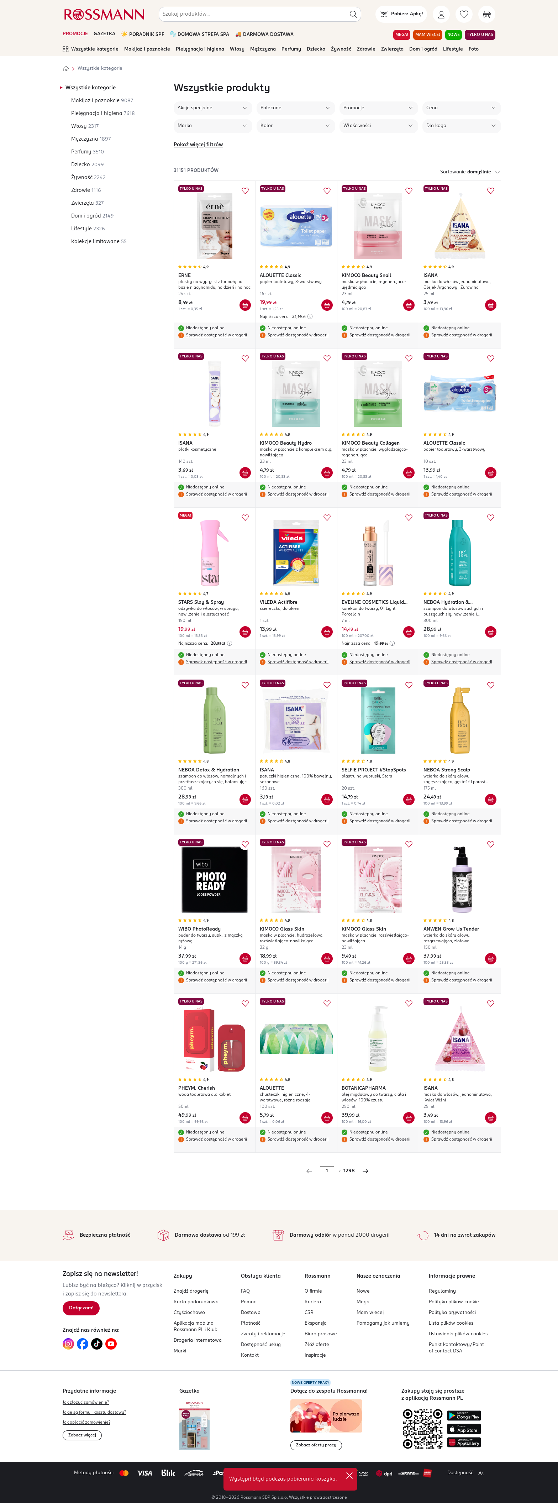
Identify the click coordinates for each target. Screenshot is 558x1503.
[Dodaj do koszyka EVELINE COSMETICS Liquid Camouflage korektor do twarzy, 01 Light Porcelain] (409, 632)
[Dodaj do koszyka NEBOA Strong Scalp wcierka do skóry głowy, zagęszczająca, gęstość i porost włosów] (490, 799)
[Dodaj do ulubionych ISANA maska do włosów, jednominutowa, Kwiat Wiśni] (490, 1003)
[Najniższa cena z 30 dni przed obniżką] (310, 316)
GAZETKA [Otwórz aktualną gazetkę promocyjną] (104, 34)
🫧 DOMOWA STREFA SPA (200, 34)
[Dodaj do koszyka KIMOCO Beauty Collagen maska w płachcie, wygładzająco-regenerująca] (409, 472)
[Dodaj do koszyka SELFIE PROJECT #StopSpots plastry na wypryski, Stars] (409, 799)
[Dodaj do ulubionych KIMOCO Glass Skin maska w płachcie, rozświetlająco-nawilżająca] (409, 844)
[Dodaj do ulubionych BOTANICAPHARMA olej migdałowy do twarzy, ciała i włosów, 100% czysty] (409, 1003)
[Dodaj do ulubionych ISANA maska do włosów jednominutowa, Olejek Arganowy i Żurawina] (490, 191)
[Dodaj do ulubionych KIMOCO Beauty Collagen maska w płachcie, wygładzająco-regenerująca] (409, 358)
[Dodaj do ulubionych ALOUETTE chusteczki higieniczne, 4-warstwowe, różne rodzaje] (327, 1003)
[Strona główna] (66, 69)
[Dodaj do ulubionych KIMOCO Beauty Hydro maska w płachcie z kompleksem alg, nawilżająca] (327, 358)
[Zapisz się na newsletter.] (81, 1308)
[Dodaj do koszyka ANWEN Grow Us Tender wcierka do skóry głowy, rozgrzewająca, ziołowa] (490, 958)
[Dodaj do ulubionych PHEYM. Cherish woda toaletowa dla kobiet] (245, 1003)
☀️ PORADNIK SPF (142, 34)
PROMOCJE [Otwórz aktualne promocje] (75, 34)
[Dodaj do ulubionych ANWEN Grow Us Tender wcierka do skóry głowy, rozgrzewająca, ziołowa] (490, 844)
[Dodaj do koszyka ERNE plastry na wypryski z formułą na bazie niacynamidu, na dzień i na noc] (245, 305)
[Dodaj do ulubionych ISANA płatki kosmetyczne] (245, 358)
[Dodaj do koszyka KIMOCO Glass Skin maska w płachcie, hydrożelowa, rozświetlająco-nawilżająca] (327, 958)
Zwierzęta (392, 49)
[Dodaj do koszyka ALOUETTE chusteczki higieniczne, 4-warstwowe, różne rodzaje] (327, 1118)
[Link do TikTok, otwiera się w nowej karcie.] (96, 1344)
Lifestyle (453, 49)
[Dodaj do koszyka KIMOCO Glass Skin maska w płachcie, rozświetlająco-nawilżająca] (409, 958)
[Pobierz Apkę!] (401, 14)
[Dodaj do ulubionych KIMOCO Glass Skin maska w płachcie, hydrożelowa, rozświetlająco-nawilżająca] (327, 844)
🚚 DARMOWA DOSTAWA (264, 34)
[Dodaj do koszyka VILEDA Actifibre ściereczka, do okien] (327, 632)
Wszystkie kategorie (91, 49)
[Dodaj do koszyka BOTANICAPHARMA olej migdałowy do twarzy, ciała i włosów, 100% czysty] (409, 1118)
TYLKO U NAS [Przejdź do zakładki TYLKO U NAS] (480, 35)
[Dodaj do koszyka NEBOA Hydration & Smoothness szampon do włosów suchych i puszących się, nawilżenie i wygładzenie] (490, 632)
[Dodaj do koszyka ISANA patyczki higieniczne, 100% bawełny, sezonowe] (327, 799)
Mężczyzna (263, 49)
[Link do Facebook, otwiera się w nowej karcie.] (82, 1344)
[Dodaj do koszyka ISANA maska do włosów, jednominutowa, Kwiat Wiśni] (490, 1118)
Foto (474, 49)
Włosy (237, 49)
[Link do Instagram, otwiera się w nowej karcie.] (68, 1344)
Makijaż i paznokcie (147, 49)
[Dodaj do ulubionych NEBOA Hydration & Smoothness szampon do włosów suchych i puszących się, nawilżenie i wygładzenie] (490, 517)
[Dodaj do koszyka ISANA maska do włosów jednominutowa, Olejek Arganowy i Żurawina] (490, 305)
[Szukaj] (353, 14)
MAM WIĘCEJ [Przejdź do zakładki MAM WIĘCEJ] (427, 35)
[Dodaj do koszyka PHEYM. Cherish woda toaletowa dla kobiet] (245, 1118)
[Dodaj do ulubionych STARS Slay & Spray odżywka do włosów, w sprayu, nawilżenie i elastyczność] (245, 517)
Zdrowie (366, 49)
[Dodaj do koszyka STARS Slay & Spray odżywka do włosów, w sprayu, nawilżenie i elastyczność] (245, 632)
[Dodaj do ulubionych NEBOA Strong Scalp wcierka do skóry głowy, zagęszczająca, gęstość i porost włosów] (490, 685)
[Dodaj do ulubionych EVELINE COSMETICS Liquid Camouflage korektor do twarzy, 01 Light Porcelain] (409, 517)
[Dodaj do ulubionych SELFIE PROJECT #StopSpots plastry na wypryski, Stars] (409, 685)
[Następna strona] (365, 1171)
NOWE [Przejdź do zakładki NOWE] (453, 35)
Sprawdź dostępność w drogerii (216, 335)
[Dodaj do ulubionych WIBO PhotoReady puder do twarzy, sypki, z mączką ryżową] (245, 844)
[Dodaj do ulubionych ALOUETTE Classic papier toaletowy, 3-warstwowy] (327, 191)
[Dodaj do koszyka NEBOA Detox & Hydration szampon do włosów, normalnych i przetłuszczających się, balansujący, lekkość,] (245, 799)
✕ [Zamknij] (349, 1475)
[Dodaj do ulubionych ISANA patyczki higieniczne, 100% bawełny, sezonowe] (327, 685)
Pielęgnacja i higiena (200, 49)
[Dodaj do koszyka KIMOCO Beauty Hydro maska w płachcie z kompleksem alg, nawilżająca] (327, 472)
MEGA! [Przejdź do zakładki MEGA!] (401, 35)
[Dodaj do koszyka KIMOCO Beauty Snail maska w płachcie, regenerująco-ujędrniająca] (409, 305)
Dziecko (316, 49)
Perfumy (291, 49)
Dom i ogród (423, 49)
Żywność (341, 49)
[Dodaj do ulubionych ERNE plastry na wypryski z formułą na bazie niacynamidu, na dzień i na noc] (245, 191)
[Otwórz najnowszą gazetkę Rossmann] (194, 1425)
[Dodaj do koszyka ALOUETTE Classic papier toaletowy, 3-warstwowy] (327, 305)
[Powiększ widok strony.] (480, 1473)
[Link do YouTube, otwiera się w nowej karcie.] (111, 1344)
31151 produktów (196, 170)
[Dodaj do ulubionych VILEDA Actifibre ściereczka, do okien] (327, 517)
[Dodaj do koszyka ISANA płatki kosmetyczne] (245, 472)
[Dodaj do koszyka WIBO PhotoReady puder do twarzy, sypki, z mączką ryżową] (245, 958)
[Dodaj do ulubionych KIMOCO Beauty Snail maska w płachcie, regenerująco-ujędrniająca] (409, 191)
